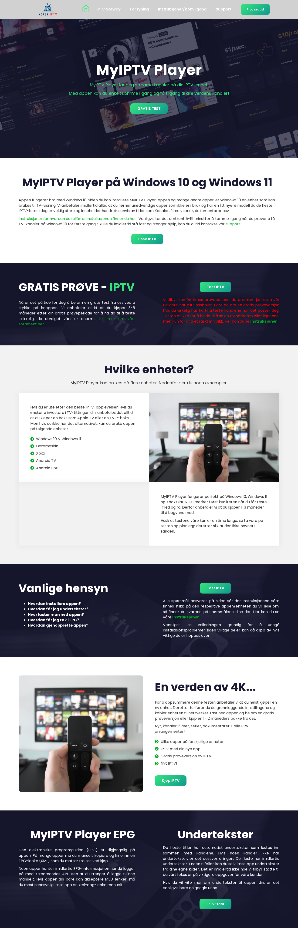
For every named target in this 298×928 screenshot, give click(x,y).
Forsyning (139, 9)
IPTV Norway (109, 9)
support (233, 224)
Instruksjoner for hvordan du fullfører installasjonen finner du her (77, 218)
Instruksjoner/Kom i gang (182, 9)
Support (223, 9)
